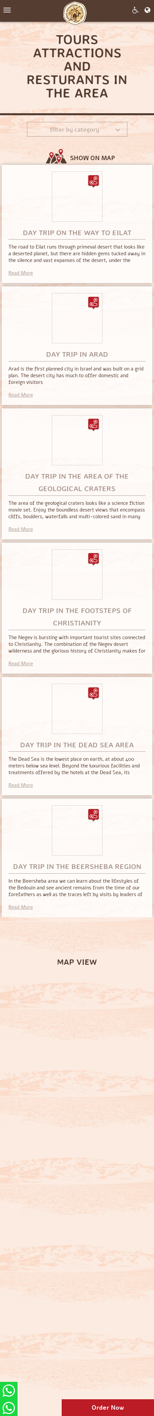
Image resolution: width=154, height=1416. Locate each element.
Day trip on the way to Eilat (77, 233)
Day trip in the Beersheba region (77, 866)
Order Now (108, 1408)
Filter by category (85, 129)
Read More (20, 273)
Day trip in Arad (77, 354)
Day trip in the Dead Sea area (77, 745)
